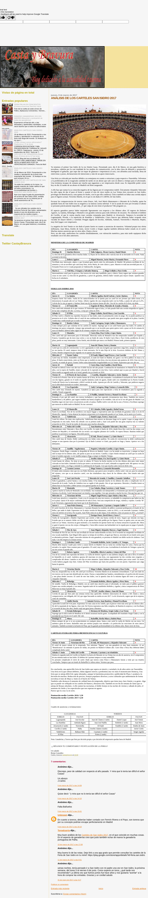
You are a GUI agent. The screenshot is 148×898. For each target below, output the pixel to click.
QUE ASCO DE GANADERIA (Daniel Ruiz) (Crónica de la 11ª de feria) (28, 155)
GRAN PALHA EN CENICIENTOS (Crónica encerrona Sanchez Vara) (27, 105)
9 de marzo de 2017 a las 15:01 (70, 811)
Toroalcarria (64, 830)
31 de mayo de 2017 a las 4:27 (69, 880)
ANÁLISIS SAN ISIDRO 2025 (25, 192)
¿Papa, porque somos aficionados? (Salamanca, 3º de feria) (28, 143)
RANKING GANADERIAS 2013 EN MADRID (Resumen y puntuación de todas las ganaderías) (28, 118)
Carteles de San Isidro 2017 (95, 835)
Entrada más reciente (60, 888)
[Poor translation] (11, 17)
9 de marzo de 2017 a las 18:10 (70, 827)
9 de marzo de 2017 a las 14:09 (70, 785)
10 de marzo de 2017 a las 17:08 (70, 844)
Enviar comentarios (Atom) (74, 894)
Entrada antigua (139, 888)
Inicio (101, 888)
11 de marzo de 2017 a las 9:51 (70, 860)
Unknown (62, 815)
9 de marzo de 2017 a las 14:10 (70, 798)
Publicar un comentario (59, 884)
